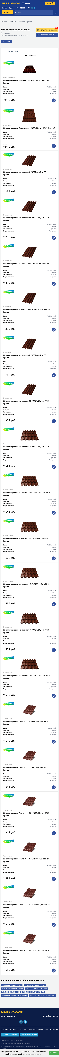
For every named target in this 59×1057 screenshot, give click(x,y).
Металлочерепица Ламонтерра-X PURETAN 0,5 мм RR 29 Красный (26, 81)
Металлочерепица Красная (33, 992)
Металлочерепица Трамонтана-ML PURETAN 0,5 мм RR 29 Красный (26, 906)
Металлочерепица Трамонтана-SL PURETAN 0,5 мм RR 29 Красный (26, 814)
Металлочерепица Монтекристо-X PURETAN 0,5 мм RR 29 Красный (26, 631)
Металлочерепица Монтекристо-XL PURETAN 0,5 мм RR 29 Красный (26, 677)
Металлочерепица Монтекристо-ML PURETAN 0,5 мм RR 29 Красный (26, 539)
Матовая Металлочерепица (12, 989)
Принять (53, 1053)
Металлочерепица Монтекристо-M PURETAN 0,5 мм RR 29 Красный (26, 585)
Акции (40, 1030)
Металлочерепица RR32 (11, 992)
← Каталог (6, 42)
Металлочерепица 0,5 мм (11, 985)
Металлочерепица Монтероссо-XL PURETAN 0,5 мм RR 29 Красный (26, 402)
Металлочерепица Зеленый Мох (42, 995)
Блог (46, 1030)
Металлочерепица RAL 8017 (35, 985)
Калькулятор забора (10, 1034)
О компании (6, 1030)
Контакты (32, 1030)
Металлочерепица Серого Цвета (14, 995)
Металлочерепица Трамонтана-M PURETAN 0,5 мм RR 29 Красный (26, 860)
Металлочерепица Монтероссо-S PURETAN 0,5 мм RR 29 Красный (25, 173)
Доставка (23, 1030)
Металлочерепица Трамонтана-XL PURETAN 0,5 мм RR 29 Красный (26, 951)
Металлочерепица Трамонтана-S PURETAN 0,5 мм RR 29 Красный (25, 768)
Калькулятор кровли (29, 1034)
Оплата (15, 1030)
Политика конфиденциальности (12, 1041)
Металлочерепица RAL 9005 (36, 989)
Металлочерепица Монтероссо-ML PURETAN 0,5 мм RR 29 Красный (26, 310)
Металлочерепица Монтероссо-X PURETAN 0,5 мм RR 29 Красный (25, 356)
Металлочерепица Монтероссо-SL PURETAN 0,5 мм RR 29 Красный (26, 219)
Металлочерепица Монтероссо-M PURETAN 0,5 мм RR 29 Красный (26, 265)
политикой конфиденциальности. (27, 1054)
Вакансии (54, 1030)
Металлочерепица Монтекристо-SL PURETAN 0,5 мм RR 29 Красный (26, 493)
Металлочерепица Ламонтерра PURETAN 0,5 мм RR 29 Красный (29, 128)
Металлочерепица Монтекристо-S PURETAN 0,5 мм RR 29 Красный (26, 448)
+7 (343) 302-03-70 (23, 8)
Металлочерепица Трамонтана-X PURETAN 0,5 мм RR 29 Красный (25, 722)
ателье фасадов (11, 3)
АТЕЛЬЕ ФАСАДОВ (12, 1011)
